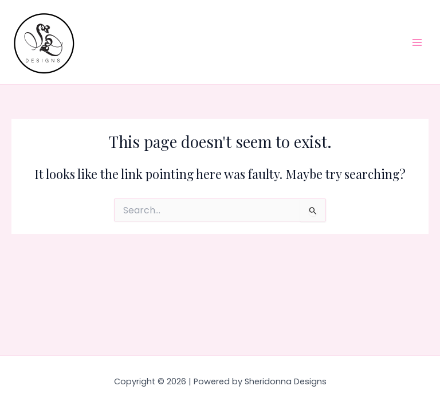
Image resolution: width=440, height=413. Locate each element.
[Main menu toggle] (417, 41)
